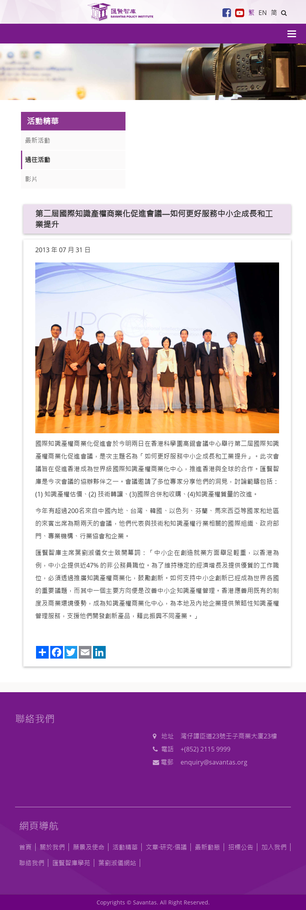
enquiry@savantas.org (214, 762)
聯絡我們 (31, 863)
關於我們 (52, 847)
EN (262, 12)
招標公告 (240, 847)
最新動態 (207, 847)
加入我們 (274, 847)
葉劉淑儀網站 (117, 863)
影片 (31, 179)
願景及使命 (89, 847)
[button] (284, 12)
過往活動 (37, 159)
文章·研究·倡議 (166, 847)
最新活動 (37, 140)
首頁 (25, 847)
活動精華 (125, 847)
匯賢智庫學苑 (71, 863)
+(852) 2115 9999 (205, 749)
